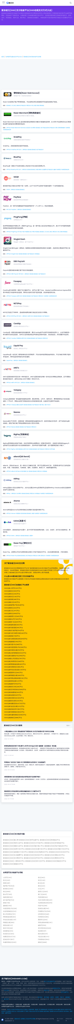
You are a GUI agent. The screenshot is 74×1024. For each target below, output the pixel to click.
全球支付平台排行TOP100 (23, 1006)
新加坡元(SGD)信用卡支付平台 (14, 849)
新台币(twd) (7, 894)
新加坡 (29, 149)
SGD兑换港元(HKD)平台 (12, 591)
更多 (68, 725)
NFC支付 (19, 149)
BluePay (13, 169)
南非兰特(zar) (8, 928)
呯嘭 (33, 231)
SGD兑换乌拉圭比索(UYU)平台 (14, 706)
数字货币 (6, 999)
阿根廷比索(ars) (8, 922)
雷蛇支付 (43, 555)
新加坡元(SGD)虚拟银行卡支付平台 (15, 852)
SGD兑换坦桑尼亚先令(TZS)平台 (14, 703)
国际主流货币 (19, 405)
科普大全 (13, 1011)
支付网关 (33, 127)
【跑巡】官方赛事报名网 (40, 1009)
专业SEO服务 (56, 1009)
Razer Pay (14, 555)
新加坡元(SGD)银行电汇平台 (34, 846)
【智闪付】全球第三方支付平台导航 (24, 1019)
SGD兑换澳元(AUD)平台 (12, 608)
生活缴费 (43, 169)
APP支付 (8, 127)
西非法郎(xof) (43, 934)
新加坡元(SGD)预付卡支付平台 (58, 849)
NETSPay (13, 316)
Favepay (13, 296)
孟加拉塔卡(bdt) (8, 939)
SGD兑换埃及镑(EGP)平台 (12, 695)
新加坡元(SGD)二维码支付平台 (14, 861)
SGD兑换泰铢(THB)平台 (12, 636)
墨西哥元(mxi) (43, 920)
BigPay (13, 449)
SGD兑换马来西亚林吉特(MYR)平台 (15, 639)
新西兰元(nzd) (43, 891)
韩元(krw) (6, 891)
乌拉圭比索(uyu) (43, 937)
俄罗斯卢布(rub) (8, 886)
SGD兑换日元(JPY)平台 (12, 611)
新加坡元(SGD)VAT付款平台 (34, 843)
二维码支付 (25, 149)
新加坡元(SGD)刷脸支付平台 (13, 864)
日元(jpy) (41, 889)
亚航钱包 (20, 449)
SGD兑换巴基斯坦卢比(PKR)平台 (15, 656)
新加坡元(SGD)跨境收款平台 (50, 840)
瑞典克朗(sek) (8, 897)
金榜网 (22, 1011)
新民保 (61, 1011)
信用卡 (52, 997)
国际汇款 (26, 471)
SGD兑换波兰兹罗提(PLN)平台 (14, 630)
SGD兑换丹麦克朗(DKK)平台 (13, 628)
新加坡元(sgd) (8, 889)
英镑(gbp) (6, 883)
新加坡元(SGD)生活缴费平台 (13, 855)
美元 (33, 105)
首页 (2, 57)
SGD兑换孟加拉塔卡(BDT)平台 (14, 709)
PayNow (13, 209)
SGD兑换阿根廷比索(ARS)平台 (14, 675)
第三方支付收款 (60, 1020)
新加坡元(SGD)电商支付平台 (38, 852)
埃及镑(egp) (42, 931)
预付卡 (62, 997)
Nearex (13, 427)
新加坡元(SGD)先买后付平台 (34, 855)
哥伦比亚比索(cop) (9, 920)
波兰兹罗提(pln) (8, 900)
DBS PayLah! (14, 274)
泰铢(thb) (6, 903)
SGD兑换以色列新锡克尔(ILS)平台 (15, 653)
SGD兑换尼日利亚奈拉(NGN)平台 (15, 689)
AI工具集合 (25, 1009)
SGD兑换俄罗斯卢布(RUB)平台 (14, 605)
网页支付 (29, 105)
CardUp (13, 338)
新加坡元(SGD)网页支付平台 (54, 858)
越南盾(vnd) (7, 906)
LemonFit (56, 1011)
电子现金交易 (44, 127)
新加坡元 (8, 105)
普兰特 (38, 1011)
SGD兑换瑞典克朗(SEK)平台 (13, 625)
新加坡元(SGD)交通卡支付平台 (36, 849)
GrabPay (13, 149)
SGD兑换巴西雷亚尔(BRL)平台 (14, 667)
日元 (12, 105)
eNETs (13, 382)
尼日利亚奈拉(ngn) (44, 928)
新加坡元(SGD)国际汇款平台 (13, 846)
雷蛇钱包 (41, 105)
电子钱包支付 (22, 105)
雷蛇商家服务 (61, 127)
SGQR (8, 189)
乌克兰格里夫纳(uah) (45, 900)
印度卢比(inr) (42, 906)
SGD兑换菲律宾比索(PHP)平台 (14, 650)
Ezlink (12, 535)
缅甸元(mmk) (42, 942)
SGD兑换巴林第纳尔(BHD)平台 (14, 712)
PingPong (14, 231)
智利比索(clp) (8, 925)
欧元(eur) (41, 883)
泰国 (37, 169)
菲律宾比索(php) (43, 908)
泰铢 (18, 105)
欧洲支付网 (26, 1004)
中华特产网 (14, 1009)
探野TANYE (8, 1013)
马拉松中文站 (67, 1009)
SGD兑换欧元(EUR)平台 (12, 602)
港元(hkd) (41, 877)
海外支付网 (67, 1004)
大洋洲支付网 (51, 1004)
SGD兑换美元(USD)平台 (12, 594)
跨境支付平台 (56, 988)
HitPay (8, 493)
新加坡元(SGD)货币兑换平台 (29, 840)
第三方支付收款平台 (49, 981)
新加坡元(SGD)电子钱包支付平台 (56, 846)
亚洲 (17, 449)
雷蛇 (56, 127)
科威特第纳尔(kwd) (9, 942)
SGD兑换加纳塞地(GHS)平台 (13, 692)
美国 (35, 105)
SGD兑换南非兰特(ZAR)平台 (13, 687)
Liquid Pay (9, 360)
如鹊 (45, 1011)
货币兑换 (52, 449)
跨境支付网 (59, 1004)
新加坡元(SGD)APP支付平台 (34, 858)
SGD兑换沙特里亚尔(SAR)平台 (14, 661)
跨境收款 (65, 231)
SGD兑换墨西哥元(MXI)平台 (13, 673)
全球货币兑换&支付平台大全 (14, 57)
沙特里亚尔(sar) (43, 914)
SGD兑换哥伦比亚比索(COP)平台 (15, 670)
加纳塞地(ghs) (8, 931)
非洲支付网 (34, 1004)
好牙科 (3, 1011)
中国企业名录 (32, 1011)
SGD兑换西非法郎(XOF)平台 (13, 701)
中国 (23, 231)
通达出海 (19, 1009)
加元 (31, 231)
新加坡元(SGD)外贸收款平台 (54, 843)
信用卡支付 (19, 296)
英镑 (38, 105)
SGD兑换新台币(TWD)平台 (13, 619)
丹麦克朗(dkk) (43, 897)
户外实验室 (50, 1009)
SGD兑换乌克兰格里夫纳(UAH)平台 (15, 633)
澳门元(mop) (42, 894)
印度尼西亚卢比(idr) (10, 908)
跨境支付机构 (69, 1020)
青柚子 (48, 1011)
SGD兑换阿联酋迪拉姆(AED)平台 (15, 664)
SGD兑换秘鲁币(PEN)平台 (12, 684)
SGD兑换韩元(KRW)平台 (12, 613)
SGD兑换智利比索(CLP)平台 (13, 681)
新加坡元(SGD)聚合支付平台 (55, 855)
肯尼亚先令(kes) (8, 934)
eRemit (13, 471)
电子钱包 (46, 997)
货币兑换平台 (65, 992)
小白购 (18, 1011)
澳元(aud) (41, 886)
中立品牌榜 (8, 1011)
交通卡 (57, 997)
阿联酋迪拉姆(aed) (9, 917)
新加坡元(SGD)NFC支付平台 (35, 861)
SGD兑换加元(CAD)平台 (12, 597)
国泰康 (41, 1011)
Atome (13, 513)
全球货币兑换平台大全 (7, 1006)
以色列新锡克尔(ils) (9, 911)
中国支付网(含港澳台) (7, 1004)
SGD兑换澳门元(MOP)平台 (13, 622)
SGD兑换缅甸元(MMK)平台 (13, 718)
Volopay (13, 405)
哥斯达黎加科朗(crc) (45, 922)
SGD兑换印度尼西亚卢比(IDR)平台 (15, 647)
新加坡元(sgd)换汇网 (10, 840)
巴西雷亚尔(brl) (43, 917)
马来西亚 (67, 127)
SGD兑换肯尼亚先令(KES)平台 (14, 698)
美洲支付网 (42, 1004)
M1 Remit (18, 471)
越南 (55, 169)
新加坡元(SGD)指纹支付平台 (56, 861)
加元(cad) (41, 880)
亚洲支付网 (19, 1004)
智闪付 (9, 1009)
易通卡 (31, 535)
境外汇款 (46, 990)
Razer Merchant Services (18, 127)
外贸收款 (37, 231)
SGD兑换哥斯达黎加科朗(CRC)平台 (16, 678)
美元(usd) (6, 880)
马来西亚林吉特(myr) (45, 903)
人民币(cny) (7, 877)
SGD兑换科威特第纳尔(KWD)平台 (15, 715)
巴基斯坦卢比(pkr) (44, 911)
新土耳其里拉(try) (9, 914)
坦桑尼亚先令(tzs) (9, 937)
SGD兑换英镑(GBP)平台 (12, 599)
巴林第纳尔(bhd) (43, 939)
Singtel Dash (15, 254)
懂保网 (51, 1011)
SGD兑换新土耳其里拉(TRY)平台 (14, 658)
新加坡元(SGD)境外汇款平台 (13, 843)
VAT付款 (19, 231)
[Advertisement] (37, 40)
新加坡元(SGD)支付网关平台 (13, 858)
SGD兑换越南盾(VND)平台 (13, 642)
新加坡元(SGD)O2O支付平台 (59, 852)
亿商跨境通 (31, 1009)
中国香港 (27, 231)
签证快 (62, 1009)
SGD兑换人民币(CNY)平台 (13, 588)
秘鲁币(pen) (42, 925)
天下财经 (26, 1011)
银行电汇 (42, 405)
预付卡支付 (47, 405)
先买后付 (28, 127)
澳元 (51, 231)
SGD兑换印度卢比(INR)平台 (13, 644)
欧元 (15, 105)
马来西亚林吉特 (7, 129)
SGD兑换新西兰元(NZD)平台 (13, 616)
